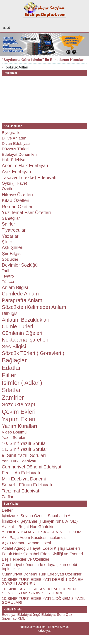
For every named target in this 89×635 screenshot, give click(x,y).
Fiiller (9, 375)
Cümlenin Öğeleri (22, 333)
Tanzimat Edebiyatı (21, 490)
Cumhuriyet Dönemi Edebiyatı (32, 466)
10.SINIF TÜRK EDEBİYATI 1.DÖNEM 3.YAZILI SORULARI (44, 600)
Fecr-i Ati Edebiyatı (21, 472)
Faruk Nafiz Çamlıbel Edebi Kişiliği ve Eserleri (42, 554)
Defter (7, 510)
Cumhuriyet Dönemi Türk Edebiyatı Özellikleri (42, 574)
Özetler (8, 188)
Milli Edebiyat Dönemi (24, 478)
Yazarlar (10, 236)
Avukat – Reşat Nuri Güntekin (28, 526)
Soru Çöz (64, 614)
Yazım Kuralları (19, 426)
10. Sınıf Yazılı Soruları (25, 443)
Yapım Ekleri (18, 419)
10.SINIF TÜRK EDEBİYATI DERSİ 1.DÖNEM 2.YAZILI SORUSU (43, 581)
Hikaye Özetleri (17, 194)
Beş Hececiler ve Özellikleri (26, 559)
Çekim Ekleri (18, 411)
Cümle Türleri (17, 326)
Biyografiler (12, 132)
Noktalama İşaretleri (25, 340)
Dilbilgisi (10, 313)
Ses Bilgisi (14, 346)
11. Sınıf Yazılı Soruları (25, 449)
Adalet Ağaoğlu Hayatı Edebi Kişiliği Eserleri (41, 548)
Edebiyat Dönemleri (19, 154)
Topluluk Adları (16, 67)
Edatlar (11, 367)
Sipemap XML (13, 618)
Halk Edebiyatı (15, 160)
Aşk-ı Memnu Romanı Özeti (26, 543)
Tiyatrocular (14, 230)
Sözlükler (10, 259)
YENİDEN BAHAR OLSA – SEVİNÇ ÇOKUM (41, 532)
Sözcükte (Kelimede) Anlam (34, 307)
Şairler (8, 223)
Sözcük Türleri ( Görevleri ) (33, 353)
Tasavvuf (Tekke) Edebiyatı (29, 177)
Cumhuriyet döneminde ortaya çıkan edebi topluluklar (39, 566)
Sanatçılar (11, 218)
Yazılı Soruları (14, 437)
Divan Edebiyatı (16, 143)
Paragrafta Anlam (22, 300)
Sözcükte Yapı (18, 404)
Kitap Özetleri (15, 200)
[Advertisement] (29, 98)
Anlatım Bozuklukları (26, 320)
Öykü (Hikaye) (14, 183)
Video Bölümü (14, 432)
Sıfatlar (11, 390)
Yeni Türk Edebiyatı (19, 461)
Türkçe (8, 281)
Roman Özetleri (18, 206)
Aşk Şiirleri (12, 247)
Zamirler (13, 397)
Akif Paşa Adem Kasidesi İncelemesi (34, 537)
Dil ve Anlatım (14, 138)
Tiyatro (8, 276)
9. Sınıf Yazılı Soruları (24, 455)
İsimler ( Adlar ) (22, 382)
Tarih (6, 271)
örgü (36, 614)
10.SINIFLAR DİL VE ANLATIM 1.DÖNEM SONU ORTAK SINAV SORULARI (39, 591)
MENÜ (6, 28)
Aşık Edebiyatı (16, 171)
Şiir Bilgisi (12, 253)
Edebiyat (9, 614)
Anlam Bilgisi (15, 287)
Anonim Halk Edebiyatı (25, 165)
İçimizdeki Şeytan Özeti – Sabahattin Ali (37, 515)
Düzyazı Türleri (15, 149)
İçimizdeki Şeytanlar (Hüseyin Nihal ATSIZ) (40, 521)
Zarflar (7, 496)
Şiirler (7, 242)
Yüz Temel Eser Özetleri (26, 212)
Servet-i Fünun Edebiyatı (27, 484)
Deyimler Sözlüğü (20, 264)
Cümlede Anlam (20, 294)
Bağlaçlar (14, 360)
